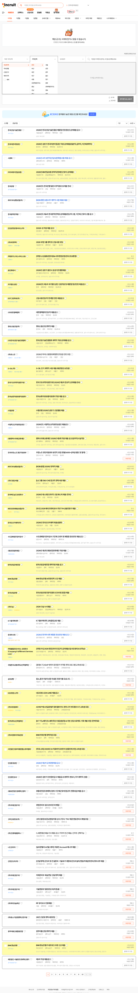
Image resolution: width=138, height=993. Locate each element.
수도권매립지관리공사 (15, 537)
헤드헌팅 (67, 18)
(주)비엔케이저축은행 (15, 735)
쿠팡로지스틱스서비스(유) (17, 256)
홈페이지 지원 (128, 136)
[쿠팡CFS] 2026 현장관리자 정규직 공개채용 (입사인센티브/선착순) (60, 649)
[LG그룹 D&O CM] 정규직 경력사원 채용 (51, 480)
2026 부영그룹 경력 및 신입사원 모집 (49, 242)
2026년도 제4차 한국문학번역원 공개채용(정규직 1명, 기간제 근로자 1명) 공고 (64, 214)
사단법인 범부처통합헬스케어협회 (19, 749)
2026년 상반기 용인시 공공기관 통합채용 (51, 270)
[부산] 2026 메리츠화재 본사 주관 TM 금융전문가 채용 (56, 508)
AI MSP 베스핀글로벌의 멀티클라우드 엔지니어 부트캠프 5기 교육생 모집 (62, 707)
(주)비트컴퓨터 (13, 707)
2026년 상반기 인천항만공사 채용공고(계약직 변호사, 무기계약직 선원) (61, 777)
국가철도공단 (12, 284)
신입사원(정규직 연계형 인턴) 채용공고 (50, 298)
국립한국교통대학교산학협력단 (18, 665)
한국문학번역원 (13, 214)
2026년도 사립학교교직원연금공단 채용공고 (52, 424)
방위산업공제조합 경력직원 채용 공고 (49, 564)
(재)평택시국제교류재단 (16, 438)
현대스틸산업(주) (14, 326)
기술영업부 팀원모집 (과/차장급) (47, 889)
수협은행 (11, 410)
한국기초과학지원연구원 (16, 382)
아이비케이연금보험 (14, 172)
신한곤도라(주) (13, 861)
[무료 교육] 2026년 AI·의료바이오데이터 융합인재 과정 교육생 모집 (60, 749)
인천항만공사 (12, 777)
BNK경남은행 (12, 579)
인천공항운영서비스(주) (16, 228)
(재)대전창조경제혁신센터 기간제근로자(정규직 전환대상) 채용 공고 (60, 791)
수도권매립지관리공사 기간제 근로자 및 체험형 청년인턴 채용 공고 (59, 536)
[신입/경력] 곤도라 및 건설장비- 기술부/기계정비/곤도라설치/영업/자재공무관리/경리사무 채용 (70, 861)
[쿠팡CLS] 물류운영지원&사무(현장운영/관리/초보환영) (56, 256)
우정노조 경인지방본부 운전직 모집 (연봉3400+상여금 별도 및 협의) (60, 452)
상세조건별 (45, 18)
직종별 (18, 18)
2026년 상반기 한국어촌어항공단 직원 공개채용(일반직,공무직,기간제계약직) (64, 144)
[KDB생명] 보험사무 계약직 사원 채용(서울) (51, 200)
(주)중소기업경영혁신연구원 (17, 917)
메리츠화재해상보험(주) (16, 509)
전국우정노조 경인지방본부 (17, 452)
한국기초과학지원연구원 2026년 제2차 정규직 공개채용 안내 (58, 382)
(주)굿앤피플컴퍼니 (14, 833)
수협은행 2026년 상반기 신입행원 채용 (50, 410)
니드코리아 (11, 847)
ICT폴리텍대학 (13, 621)
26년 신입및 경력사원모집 (45, 917)
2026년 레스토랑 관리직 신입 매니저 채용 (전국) (53, 494)
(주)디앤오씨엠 (13, 481)
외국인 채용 (89, 18)
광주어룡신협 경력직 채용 (45, 931)
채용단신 (99, 18)
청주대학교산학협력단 (15, 721)
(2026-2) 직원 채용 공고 (45, 228)
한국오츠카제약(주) (14, 523)
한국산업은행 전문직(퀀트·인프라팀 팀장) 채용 (52, 592)
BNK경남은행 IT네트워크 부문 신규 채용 (50, 945)
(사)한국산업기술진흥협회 (17, 340)
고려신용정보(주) (14, 819)
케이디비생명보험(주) (15, 200)
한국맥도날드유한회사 (15, 495)
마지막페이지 (90, 974)
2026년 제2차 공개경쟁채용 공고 (48, 763)
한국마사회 (11, 635)
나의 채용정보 (110, 18)
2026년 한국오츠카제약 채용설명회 (49, 522)
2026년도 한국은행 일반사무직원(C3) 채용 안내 (53, 186)
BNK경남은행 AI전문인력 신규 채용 (49, 578)
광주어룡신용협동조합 (15, 931)
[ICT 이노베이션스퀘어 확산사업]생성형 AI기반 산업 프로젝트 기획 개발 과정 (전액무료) (67, 721)
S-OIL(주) (11, 368)
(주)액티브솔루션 (14, 903)
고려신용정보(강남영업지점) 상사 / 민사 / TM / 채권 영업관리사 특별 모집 (62, 819)
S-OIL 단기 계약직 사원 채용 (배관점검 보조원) (53, 368)
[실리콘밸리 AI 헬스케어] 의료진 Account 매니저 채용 (56, 847)
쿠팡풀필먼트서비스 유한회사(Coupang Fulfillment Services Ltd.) (20, 651)
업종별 (35, 18)
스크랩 (6, 123)
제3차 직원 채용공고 (43, 959)
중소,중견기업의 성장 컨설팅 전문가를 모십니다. (53, 679)
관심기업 (15, 123)
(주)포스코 (11, 354)
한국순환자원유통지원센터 (17, 396)
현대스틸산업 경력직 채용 (45, 326)
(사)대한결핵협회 (14, 312)
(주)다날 (11, 607)
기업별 (27, 18)
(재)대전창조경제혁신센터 (17, 791)
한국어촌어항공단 (14, 144)
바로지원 (128, 459)
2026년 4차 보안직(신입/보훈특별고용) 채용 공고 (54, 158)
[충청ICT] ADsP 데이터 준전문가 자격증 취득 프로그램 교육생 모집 (60, 665)
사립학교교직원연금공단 (16, 424)
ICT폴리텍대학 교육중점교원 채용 (48, 620)
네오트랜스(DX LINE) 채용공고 (47, 693)
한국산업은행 (12, 593)
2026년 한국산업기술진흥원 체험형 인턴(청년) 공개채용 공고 (58, 130)
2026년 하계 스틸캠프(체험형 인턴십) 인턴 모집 (53, 354)
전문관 (77, 18)
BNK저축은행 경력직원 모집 (46, 735)
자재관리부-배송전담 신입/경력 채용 (49, 875)
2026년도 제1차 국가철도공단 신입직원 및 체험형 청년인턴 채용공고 (60, 284)
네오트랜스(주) (13, 693)
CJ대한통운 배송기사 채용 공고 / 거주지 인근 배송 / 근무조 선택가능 (60, 833)
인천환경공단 (12, 763)
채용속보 (57, 18)
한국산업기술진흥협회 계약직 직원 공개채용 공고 (53, 340)
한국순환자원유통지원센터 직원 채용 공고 (51, 396)
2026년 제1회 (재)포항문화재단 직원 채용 (51, 550)
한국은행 (11, 186)
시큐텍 (10, 158)
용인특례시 (11, 270)
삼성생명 (11, 679)
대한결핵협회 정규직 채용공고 (47, 312)
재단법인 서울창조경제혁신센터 (18, 959)
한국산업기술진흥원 (14, 130)
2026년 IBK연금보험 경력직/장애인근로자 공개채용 (55, 172)
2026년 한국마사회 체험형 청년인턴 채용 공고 (52, 635)
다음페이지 (86, 974)
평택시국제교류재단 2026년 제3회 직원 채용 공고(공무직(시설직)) (60, 438)
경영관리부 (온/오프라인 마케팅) (47, 805)
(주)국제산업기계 (14, 805)
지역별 (10, 18)
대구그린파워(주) (14, 298)
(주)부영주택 (12, 242)
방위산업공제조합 (14, 565)
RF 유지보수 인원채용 (44, 903)
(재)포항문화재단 (14, 551)
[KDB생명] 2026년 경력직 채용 (47, 466)
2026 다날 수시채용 (43, 606)
